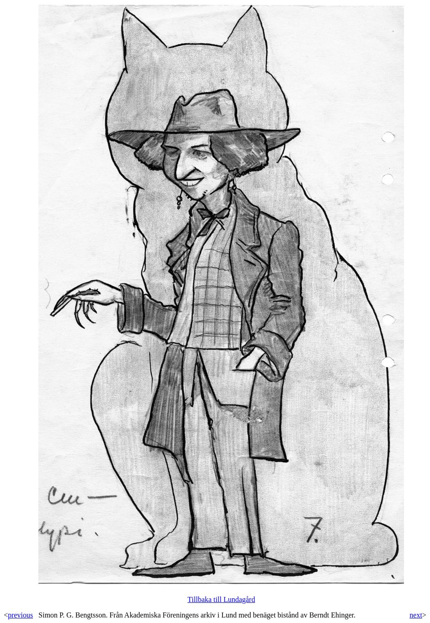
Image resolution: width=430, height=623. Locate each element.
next (415, 615)
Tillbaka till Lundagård (221, 599)
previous (20, 615)
